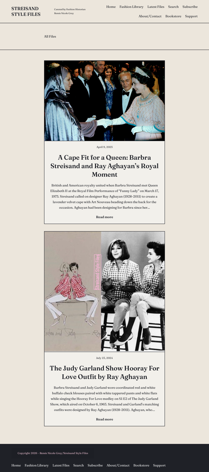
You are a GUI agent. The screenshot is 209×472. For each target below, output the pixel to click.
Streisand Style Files (25, 11)
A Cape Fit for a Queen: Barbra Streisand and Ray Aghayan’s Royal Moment (104, 165)
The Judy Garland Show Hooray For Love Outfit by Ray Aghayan (104, 372)
